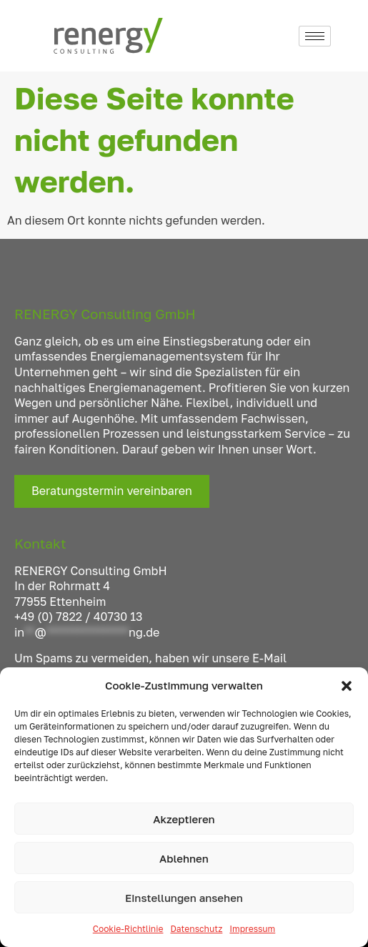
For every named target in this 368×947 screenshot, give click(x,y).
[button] (346, 686)
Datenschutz (196, 928)
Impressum (252, 928)
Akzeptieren (183, 819)
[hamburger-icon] (315, 36)
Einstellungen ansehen (184, 897)
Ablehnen (184, 858)
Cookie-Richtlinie (128, 928)
